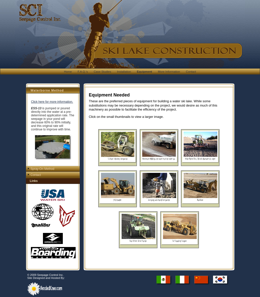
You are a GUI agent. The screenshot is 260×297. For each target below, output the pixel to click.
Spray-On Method (43, 169)
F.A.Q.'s (83, 71)
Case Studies (102, 71)
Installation (124, 71)
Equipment (144, 71)
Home (68, 71)
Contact (191, 71)
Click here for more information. (52, 102)
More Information (169, 71)
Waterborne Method (47, 90)
